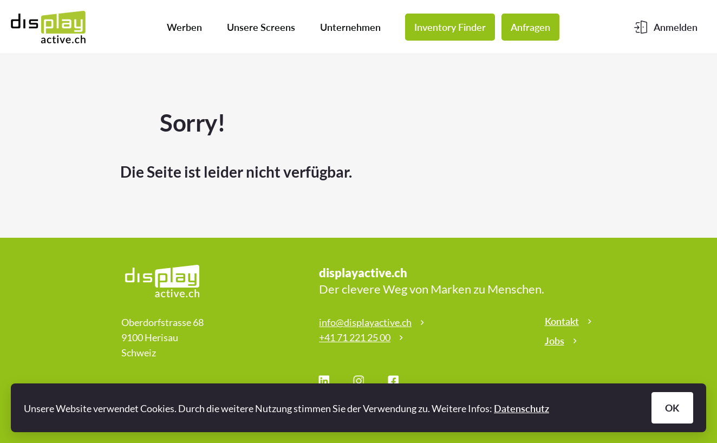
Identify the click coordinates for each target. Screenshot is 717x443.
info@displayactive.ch (365, 322)
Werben (184, 27)
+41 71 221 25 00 (354, 337)
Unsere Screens (261, 27)
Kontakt (562, 321)
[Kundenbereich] (665, 27)
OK (672, 408)
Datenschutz (521, 408)
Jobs (554, 341)
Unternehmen (350, 27)
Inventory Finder (450, 27)
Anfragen (530, 27)
